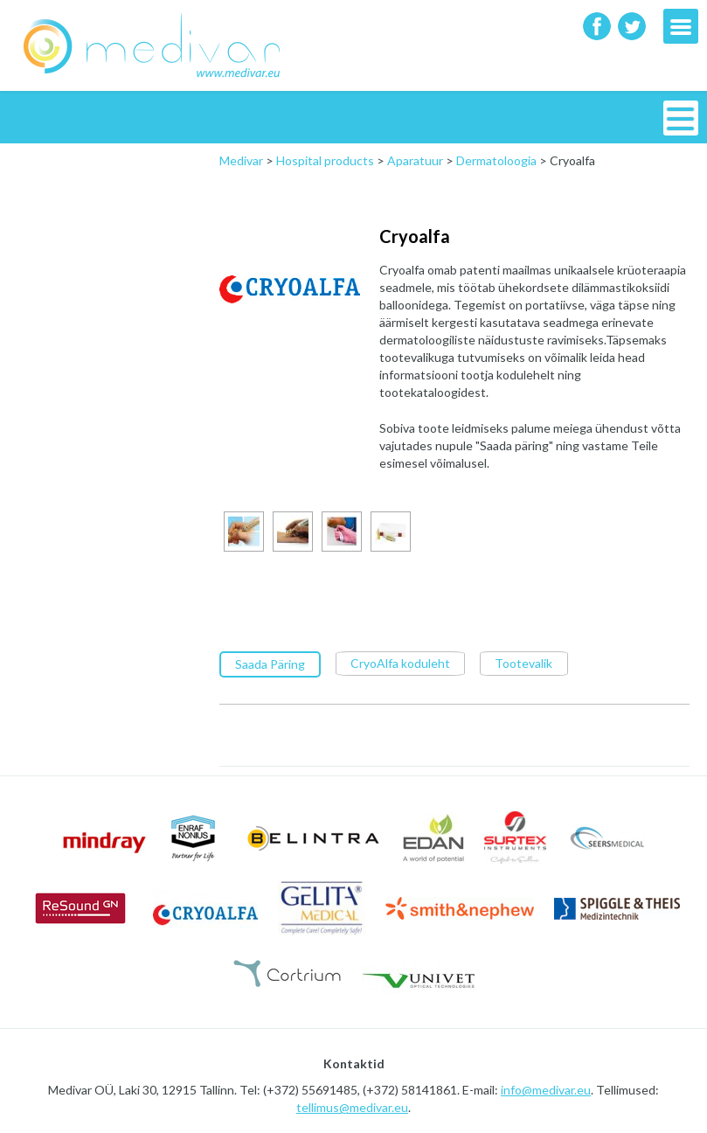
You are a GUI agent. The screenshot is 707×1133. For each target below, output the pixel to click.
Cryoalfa (414, 236)
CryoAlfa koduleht (400, 662)
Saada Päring (270, 663)
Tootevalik (523, 662)
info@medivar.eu (546, 1088)
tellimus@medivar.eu (352, 1106)
